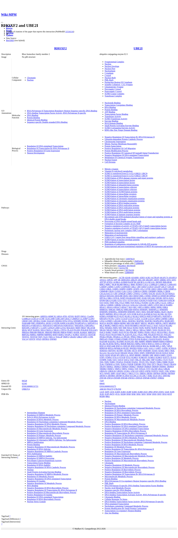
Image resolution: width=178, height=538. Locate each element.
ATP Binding (110, 112)
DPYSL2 (103, 298)
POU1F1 (160, 335)
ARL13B (141, 280)
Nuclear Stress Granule (36, 502)
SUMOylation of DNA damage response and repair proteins (129, 178)
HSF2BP (150, 312)
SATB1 (165, 348)
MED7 (84, 328)
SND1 (136, 353)
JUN (129, 314)
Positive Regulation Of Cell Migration (120, 148)
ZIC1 (160, 376)
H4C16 (162, 305)
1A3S (102, 392)
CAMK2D (153, 284)
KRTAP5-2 (158, 316)
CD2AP (157, 287)
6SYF (169, 394)
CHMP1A (172, 289)
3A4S (167, 392)
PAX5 (121, 332)
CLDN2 (117, 291)
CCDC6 (150, 287)
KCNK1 (161, 314)
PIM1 (119, 335)
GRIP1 (150, 305)
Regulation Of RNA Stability (39, 465)
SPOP (131, 355)
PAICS (102, 332)
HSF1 (138, 312)
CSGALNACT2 (106, 293)
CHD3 (153, 289)
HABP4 (169, 305)
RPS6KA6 (118, 348)
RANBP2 (120, 341)
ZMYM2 (166, 376)
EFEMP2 (77, 321)
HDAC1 (103, 307)
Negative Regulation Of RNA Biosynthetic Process (47, 488)
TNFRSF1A (110, 364)
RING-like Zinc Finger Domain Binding (121, 130)
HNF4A (136, 309)
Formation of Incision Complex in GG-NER (122, 224)
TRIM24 (124, 366)
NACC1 (149, 325)
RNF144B (111, 346)
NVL (169, 330)
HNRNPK (104, 312)
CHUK (111, 291)
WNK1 (172, 371)
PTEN (131, 339)
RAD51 (159, 339)
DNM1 (148, 296)
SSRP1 (163, 355)
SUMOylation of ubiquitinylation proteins (122, 185)
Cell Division (110, 162)
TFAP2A (119, 362)
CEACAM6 (50, 319)
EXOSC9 (143, 300)
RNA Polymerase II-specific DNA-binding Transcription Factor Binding (134, 486)
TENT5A (83, 335)
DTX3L (116, 298)
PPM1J (133, 337)
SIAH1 (155, 351)
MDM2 (123, 323)
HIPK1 (147, 307)
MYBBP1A (135, 325)
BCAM (137, 282)
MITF (165, 323)
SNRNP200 (150, 353)
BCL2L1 (151, 282)
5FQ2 (164, 394)
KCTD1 (168, 314)
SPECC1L (124, 355)
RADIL (77, 332)
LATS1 (118, 319)
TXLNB (153, 369)
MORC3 (108, 325)
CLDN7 (91, 319)
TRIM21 (109, 366)
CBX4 (143, 287)
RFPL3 (117, 344)
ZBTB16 (156, 373)
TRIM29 (147, 366)
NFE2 (102, 328)
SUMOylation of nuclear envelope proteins (122, 240)
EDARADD (131, 298)
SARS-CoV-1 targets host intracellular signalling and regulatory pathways (135, 237)
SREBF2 (145, 355)
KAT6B (147, 314)
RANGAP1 (129, 341)
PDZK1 (147, 332)
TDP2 (106, 362)
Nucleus (30, 80)
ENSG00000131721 (30, 386)
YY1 (137, 373)
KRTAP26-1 (80, 325)
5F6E (133, 394)
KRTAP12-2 (82, 323)
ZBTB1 (149, 373)
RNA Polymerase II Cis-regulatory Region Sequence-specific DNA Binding (135, 481)
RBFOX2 (26, 335)
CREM (25, 321)
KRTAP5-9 (104, 319)
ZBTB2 (164, 373)
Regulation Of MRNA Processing (40, 458)
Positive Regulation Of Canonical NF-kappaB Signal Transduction (132, 153)
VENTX (31, 339)
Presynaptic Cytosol (113, 89)
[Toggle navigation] (2, 22)
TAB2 (109, 360)
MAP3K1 (140, 321)
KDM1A (103, 316)
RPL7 (164, 346)
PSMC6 (118, 339)
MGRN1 (151, 323)
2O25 (145, 392)
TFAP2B (127, 362)
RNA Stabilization (34, 454)
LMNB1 (164, 319)
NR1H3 (109, 330)
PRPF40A (163, 337)
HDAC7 (124, 307)
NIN (120, 328)
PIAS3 (108, 335)
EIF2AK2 (151, 298)
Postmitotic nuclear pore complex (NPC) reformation (126, 230)
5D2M (123, 394)
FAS (101, 303)
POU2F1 (167, 335)
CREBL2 (160, 291)
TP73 (154, 364)
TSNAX (142, 369)
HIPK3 (159, 307)
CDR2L (108, 289)
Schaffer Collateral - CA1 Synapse (119, 84)
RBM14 (162, 341)
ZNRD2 (160, 378)
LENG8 (50, 328)
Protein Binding (33, 118)
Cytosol (108, 75)
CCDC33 (34, 319)
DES (131, 296)
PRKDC (148, 337)
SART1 (158, 348)
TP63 (149, 364)
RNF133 (103, 346)
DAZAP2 (51, 321)
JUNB (133, 314)
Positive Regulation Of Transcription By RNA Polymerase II (129, 449)
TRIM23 (117, 366)
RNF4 (55, 335)
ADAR (128, 278)
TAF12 (126, 360)
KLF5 (122, 316)
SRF (151, 355)
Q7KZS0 (117, 389)
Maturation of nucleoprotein (116, 233)
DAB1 (43, 321)
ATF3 (173, 280)
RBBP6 (149, 341)
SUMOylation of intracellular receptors (120, 194)
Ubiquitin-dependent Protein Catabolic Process (124, 139)
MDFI (78, 328)
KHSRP (110, 316)
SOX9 (107, 355)
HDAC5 (117, 307)
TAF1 (114, 360)
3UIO (102, 394)
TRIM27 (132, 366)
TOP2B (130, 364)
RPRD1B (103, 348)
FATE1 (106, 303)
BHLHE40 (167, 282)
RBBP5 (142, 341)
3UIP (107, 394)
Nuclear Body (110, 78)
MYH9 (143, 325)
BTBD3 (139, 284)
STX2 (128, 357)
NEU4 (43, 330)
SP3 (118, 355)
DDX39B (118, 296)
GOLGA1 (126, 305)
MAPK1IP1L (158, 321)
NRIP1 (149, 330)
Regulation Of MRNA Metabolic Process (43, 415)
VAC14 (25, 339)
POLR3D (84, 330)
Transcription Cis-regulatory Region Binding (123, 511)
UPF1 (85, 337)
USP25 (141, 371)
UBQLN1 (103, 371)
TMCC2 (51, 337)
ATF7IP (103, 282)
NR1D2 (167, 328)
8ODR (102, 396)
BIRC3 (102, 284)
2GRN (117, 392)
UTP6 (90, 337)
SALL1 (152, 348)
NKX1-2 (49, 330)
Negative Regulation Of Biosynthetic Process (123, 472)
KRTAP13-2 (93, 323)
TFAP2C (134, 362)
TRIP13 (66, 337)
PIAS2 (102, 335)
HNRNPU (131, 312)
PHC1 (165, 332)
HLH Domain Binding (114, 123)
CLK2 (123, 291)
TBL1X (138, 360)
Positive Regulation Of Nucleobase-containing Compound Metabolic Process (136, 442)
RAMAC (84, 332)
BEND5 (159, 282)
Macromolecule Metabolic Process (119, 476)
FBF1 (33, 323)
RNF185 (126, 346)
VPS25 (38, 339)
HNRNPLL (40, 323)
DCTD (165, 293)
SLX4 (117, 353)
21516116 (69, 32)
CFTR (147, 289)
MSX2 (24, 330)
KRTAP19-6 (59, 325)
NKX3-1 (57, 330)
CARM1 (110, 287)
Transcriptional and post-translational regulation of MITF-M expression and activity (139, 246)
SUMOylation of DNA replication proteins (122, 205)
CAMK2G (162, 284)
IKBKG (157, 312)
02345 (24, 383)
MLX (102, 325)
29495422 (138, 261)
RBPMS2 (48, 335)
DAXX (159, 293)
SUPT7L (166, 357)
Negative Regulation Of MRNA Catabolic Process (47, 451)
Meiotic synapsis (111, 169)
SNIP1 (142, 353)
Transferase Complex (113, 96)
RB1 (137, 341)
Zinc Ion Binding (111, 513)
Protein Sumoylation (113, 146)
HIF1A (141, 307)
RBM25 (169, 341)
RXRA (140, 348)
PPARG (109, 337)
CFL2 (142, 289)
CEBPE (129, 289)
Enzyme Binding (111, 121)
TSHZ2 (131, 369)
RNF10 (144, 344)
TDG (102, 362)
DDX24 (103, 296)
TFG (147, 362)
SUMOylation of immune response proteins (122, 214)
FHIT (112, 303)
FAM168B (26, 323)
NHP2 (115, 328)
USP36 (148, 371)
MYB (127, 325)
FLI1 (122, 303)
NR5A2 (142, 330)
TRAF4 (173, 364)
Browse (9, 28)
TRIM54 (170, 366)
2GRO (123, 392)
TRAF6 (103, 366)
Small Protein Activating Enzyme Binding (122, 126)
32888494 (139, 263)
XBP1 (113, 373)
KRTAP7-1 (36, 328)
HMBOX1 (104, 309)
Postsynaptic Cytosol (113, 91)
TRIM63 (103, 369)
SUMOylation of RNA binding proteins (121, 203)
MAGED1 (70, 328)
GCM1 (151, 303)
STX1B (122, 357)
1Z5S (112, 392)
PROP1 (156, 337)
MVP (30, 330)
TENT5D (33, 337)
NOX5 (160, 328)
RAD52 (166, 339)
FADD (150, 300)
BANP (130, 282)
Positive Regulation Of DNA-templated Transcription (126, 426)
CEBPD (122, 289)
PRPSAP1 (104, 339)
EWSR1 (85, 321)
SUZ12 (173, 357)
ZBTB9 (119, 376)
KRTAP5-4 (167, 316)
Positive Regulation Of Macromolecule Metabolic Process (128, 440)
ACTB (121, 278)
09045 (102, 383)
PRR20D (48, 332)
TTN (148, 369)
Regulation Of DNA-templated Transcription (45, 146)
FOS (132, 303)
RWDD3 (133, 348)
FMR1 (127, 303)
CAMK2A (26, 319)
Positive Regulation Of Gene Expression (43, 151)
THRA (159, 362)
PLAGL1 (134, 335)
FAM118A (162, 300)
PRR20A (25, 332)
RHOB (123, 344)
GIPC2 (158, 303)
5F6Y (159, 394)
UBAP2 (73, 337)
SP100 (113, 355)
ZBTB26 (171, 373)
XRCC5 (131, 373)
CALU (146, 284)
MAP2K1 (132, 321)
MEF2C (144, 323)
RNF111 (151, 344)
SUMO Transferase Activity (116, 119)
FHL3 (117, 303)
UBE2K (166, 369)
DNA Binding (32, 115)
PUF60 (137, 339)
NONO (136, 328)
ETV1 (125, 300)
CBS (139, 287)
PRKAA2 (141, 337)
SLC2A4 (110, 353)
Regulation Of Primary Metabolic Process (44, 435)
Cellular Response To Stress (116, 499)
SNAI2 (130, 353)
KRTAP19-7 (69, 325)
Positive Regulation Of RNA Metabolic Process (124, 444)
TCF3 (165, 360)
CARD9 (103, 287)
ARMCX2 (52, 316)
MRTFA (115, 325)
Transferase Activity (113, 116)
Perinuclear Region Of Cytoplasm (118, 82)
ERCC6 (108, 300)
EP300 (102, 300)
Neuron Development (35, 153)
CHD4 (159, 289)
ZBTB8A (111, 376)
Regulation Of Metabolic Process (40, 476)
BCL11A (144, 282)
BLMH (120, 284)
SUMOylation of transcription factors (120, 180)
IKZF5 (102, 314)
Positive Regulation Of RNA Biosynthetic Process (125, 424)
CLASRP (83, 319)
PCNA (127, 332)
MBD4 (116, 323)
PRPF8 (171, 337)
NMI (124, 328)
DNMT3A (156, 296)
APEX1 (110, 280)
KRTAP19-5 (48, 325)
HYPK (57, 323)
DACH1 (152, 293)
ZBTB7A (103, 376)
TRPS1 (124, 369)
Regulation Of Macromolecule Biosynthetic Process (48, 433)
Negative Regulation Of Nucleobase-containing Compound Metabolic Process (58, 426)
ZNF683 (53, 339)
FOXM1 (145, 303)
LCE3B (144, 319)
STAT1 (169, 355)
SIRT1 (167, 351)
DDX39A (110, 296)
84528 (24, 381)
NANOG (36, 330)
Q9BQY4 (26, 389)
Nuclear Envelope (112, 66)
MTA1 (121, 325)
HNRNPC (144, 309)
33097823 (130, 259)
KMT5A (143, 316)
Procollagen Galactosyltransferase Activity (44, 460)
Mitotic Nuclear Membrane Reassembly (121, 144)
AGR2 (148, 278)
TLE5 (45, 337)
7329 (102, 381)
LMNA (157, 319)
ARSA (59, 316)
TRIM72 (110, 369)
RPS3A (111, 348)
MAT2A (103, 323)
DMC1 (142, 296)
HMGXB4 (128, 309)
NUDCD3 (162, 330)
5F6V (143, 394)
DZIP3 (123, 298)
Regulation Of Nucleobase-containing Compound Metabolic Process (55, 422)
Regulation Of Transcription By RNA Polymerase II (48, 148)
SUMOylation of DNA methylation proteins (122, 210)
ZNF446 (124, 378)
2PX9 (155, 392)
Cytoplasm (109, 73)
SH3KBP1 (147, 351)
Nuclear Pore (110, 69)
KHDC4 (63, 323)
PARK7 (109, 332)
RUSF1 (126, 348)
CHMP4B (104, 291)
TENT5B (91, 335)
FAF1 (155, 300)
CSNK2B (121, 293)
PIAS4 (114, 335)
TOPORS (138, 364)
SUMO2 (151, 357)
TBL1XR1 (146, 360)
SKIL (172, 351)
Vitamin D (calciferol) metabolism (119, 171)
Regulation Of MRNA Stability (39, 456)
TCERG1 (159, 360)
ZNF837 (153, 378)
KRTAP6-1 (89, 325)
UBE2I (138, 48)
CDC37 (164, 287)
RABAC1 (145, 339)
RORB (152, 346)
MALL (125, 321)
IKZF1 (164, 312)
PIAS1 (171, 332)
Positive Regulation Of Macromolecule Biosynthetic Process (51, 492)
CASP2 (117, 287)
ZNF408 (116, 378)
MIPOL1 (159, 323)
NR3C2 (129, 330)
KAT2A (140, 314)
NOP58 (154, 328)
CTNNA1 (137, 293)
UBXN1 (120, 371)
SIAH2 (161, 351)
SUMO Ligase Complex (114, 94)
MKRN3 (172, 323)
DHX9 (136, 296)
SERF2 (61, 335)
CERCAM (59, 319)
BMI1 (133, 284)
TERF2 (112, 362)
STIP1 (102, 357)
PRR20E (56, 332)
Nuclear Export (111, 160)
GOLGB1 (143, 305)
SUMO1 (76, 335)
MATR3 (110, 323)
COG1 (129, 291)
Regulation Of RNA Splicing (38, 449)
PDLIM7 (133, 332)
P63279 (110, 389)
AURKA (116, 282)
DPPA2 (172, 296)
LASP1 (44, 328)
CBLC (133, 287)
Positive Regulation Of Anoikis (39, 495)
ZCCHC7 (143, 376)
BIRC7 (109, 284)
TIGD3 (171, 362)
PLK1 (140, 335)
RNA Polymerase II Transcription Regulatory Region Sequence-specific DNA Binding (62, 111)
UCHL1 (127, 371)
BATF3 (78, 316)
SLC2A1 (103, 353)
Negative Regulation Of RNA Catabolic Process (46, 467)
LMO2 (171, 319)
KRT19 (150, 316)
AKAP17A (163, 278)
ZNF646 (146, 378)
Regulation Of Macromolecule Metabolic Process (47, 429)
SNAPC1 (68, 335)
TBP (153, 360)
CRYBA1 (37, 321)
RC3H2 (103, 344)
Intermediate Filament (36, 413)
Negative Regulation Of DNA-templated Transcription (127, 155)
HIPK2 (153, 307)
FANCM (170, 300)
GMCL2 (103, 305)
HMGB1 (112, 309)
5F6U (138, 394)
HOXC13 (50, 323)
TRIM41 (162, 366)
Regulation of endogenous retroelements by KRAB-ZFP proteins (131, 244)
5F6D (128, 394)
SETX (134, 351)
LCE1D (124, 319)
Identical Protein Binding (37, 120)
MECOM (130, 323)
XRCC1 (124, 373)
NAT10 (162, 325)
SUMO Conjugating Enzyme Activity (120, 128)
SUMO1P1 (143, 357)
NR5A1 (136, 330)
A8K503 (103, 389)
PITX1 (64, 330)
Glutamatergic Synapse (114, 87)
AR (118, 280)
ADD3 (142, 278)
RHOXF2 (60, 48)
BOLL (83, 316)
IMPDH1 (109, 314)
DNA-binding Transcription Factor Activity (122, 492)
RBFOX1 (92, 332)
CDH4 (102, 289)
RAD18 (152, 339)
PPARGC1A (118, 337)
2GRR (140, 392)
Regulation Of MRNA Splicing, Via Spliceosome (47, 438)
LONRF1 (109, 321)
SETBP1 (120, 351)
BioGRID (10, 40)
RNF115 (158, 344)
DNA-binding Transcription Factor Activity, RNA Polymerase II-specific (56, 113)
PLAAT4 (126, 335)
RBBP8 (156, 341)
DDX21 (171, 293)
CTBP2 (129, 293)
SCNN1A (172, 348)
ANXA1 (103, 280)
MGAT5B (91, 328)
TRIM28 (140, 366)
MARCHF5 (169, 321)
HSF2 (143, 312)
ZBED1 (143, 373)
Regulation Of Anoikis (36, 481)
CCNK (41, 319)
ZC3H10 (125, 376)
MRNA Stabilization (35, 442)
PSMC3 (111, 339)
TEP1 (40, 337)
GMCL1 (170, 303)
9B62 (107, 396)
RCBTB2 (110, 344)
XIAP (118, 373)
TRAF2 (159, 364)
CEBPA (115, 289)
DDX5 (125, 296)
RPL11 (159, 346)
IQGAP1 (123, 314)
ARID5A (43, 316)
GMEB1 (110, 305)
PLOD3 (77, 330)
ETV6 (130, 300)
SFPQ (139, 351)
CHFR (165, 289)
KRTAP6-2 (26, 328)
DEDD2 (58, 321)
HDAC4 (110, 307)
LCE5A (151, 319)
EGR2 (144, 298)
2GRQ (134, 392)
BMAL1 (126, 284)
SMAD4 (123, 353)
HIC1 (135, 307)
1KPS (107, 392)
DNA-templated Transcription (117, 504)
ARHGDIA (125, 280)
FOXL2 (138, 303)
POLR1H (152, 335)
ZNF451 (131, 378)
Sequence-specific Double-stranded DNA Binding (47, 122)
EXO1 (136, 300)
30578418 (131, 266)
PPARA (103, 337)
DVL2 (70, 321)
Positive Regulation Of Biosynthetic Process (123, 470)
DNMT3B (164, 296)
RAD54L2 (112, 341)
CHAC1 (67, 319)
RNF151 (119, 346)
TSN (136, 369)
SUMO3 (158, 357)
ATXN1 (71, 316)
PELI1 (154, 332)
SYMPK (103, 360)
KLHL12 (128, 316)
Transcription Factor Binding (116, 114)
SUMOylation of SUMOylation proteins (121, 192)
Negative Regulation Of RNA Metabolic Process (46, 424)
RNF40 (139, 346)
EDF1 (139, 298)
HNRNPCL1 (154, 309)
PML (146, 335)
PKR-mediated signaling (115, 242)
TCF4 (170, 360)
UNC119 (134, 371)
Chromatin (31, 78)
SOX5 (102, 355)
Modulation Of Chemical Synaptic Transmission (124, 157)
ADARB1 (135, 278)
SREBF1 (138, 355)
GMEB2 (117, 305)
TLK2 (102, 364)
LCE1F (131, 319)
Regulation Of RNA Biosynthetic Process (44, 499)
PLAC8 (70, 330)
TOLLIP (59, 337)
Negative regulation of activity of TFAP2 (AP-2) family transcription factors (136, 226)
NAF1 (156, 325)
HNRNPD (164, 309)
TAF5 (132, 360)
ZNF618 (138, 378)
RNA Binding (110, 107)
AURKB (124, 282)
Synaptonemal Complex (114, 62)
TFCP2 (142, 362)
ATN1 (64, 316)
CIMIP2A (75, 319)
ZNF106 (103, 378)
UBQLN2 (112, 371)
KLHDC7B (72, 323)
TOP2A (124, 364)
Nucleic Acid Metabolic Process (118, 488)
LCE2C (137, 319)
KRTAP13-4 (27, 325)
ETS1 (119, 300)
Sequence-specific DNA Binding (118, 490)
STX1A (115, 357)
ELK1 (171, 298)
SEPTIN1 (112, 351)
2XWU (161, 392)
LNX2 (102, 321)
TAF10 (120, 360)
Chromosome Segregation (115, 141)
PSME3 (125, 339)
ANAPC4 (172, 278)
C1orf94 (90, 316)
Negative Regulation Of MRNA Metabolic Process (47, 474)
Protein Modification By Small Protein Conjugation (125, 508)
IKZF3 (170, 312)
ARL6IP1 (149, 280)
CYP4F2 (144, 293)
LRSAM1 (117, 321)
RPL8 (169, 346)
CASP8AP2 (125, 287)
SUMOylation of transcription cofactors (121, 187)
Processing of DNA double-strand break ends (123, 221)
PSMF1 (70, 332)
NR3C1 (122, 330)
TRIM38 (155, 366)
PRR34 (63, 332)
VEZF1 (161, 371)
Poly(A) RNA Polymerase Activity (41, 417)
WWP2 (107, 373)
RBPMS (40, 335)
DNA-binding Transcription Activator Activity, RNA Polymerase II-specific (135, 495)
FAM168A (93, 321)
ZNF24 (110, 378)
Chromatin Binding (112, 497)
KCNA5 (154, 314)
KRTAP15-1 (37, 325)
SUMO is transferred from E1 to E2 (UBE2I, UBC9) (126, 173)
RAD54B (103, 341)
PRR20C (41, 332)
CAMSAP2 (171, 284)
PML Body (109, 80)
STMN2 (108, 357)
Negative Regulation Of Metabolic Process (44, 483)
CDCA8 (170, 287)
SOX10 (165, 353)
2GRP (128, 392)
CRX (30, 321)
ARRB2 (163, 280)
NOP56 (148, 328)
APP (115, 280)
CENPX (136, 289)
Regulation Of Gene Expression (40, 431)
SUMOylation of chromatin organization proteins (125, 198)
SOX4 (171, 353)
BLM (114, 284)
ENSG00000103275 (108, 386)
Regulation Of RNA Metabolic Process (43, 419)
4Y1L (117, 394)
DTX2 (65, 321)
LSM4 (57, 328)
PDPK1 (141, 332)
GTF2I (156, 305)
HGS (131, 307)
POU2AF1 (93, 330)
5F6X (154, 394)
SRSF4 (157, 355)
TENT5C (25, 337)
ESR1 (114, 300)
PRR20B (33, 332)
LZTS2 (63, 328)
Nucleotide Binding (113, 103)
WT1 (102, 373)
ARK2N (133, 280)
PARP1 (115, 332)
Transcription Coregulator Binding (119, 105)
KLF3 (116, 316)
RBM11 (33, 335)
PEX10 (160, 332)
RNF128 (166, 344)
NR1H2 (103, 330)
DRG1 (110, 298)
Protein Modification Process (116, 151)
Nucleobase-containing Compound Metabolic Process (126, 506)
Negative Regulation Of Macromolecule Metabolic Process (51, 447)
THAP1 (153, 362)
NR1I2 (116, 330)
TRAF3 (166, 364)
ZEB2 (149, 376)
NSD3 (154, 330)
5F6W (149, 394)
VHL (167, 371)
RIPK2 (138, 344)
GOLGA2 (134, 305)
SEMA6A (103, 351)
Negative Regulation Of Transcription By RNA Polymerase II (130, 137)
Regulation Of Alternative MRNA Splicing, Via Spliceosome (51, 440)
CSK (115, 293)
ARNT (156, 280)
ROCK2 (146, 346)
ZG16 (155, 376)
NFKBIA (108, 328)
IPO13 (116, 314)
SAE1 (145, 348)
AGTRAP (155, 278)
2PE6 (150, 392)
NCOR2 (168, 325)
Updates (9, 35)
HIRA (165, 307)
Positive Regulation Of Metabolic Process (122, 458)
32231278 (123, 268)
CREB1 (144, 291)
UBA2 (160, 369)
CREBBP (152, 291)
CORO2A (137, 291)
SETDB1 (128, 351)
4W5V (112, 394)
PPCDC (127, 337)
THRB (165, 362)
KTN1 (111, 319)
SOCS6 (158, 353)
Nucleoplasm (110, 71)
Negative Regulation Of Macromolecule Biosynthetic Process (130, 467)
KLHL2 (136, 316)
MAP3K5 (149, 321)
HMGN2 (119, 309)
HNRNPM (122, 312)
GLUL (163, 303)
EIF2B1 (159, 298)
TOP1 (117, 364)
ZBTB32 (45, 339)
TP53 (144, 364)
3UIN (172, 392)
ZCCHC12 (134, 376)
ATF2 (168, 280)
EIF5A (165, 298)
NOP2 (141, 328)
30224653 (122, 266)
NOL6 (129, 328)
